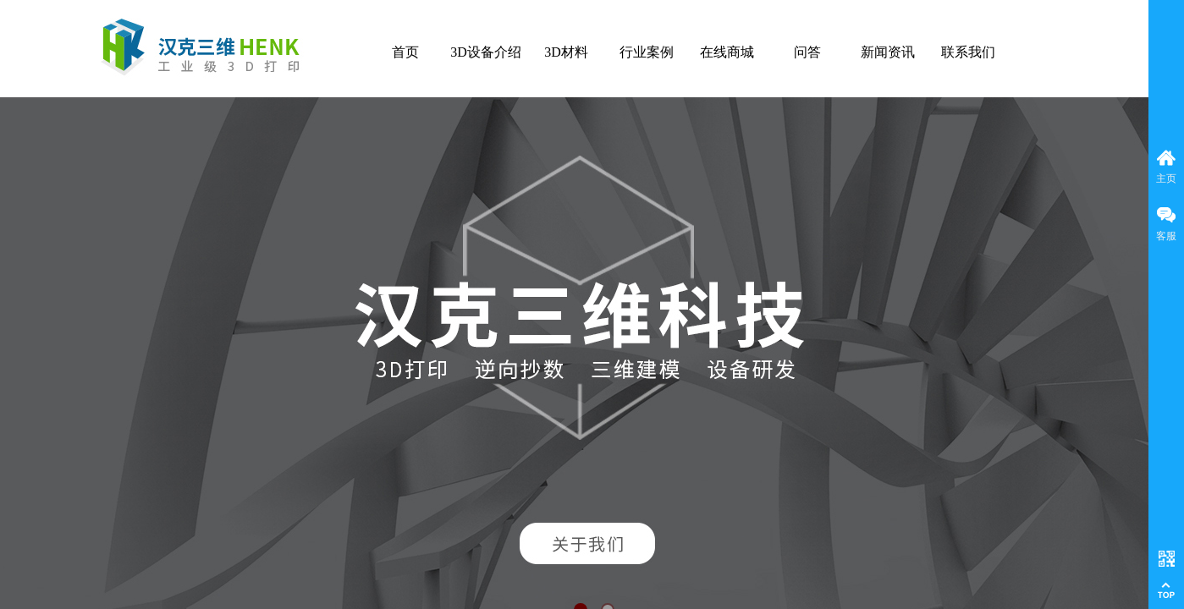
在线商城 (727, 52)
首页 (405, 52)
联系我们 (968, 52)
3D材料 (566, 52)
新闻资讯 (888, 52)
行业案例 (647, 52)
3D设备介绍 (485, 52)
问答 (807, 52)
